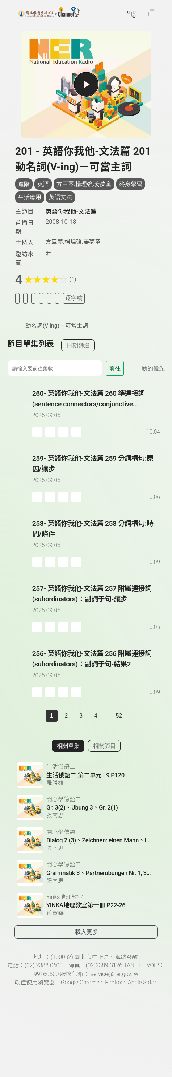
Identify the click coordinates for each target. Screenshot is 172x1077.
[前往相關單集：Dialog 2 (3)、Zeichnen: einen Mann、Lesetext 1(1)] (86, 840)
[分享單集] (41, 298)
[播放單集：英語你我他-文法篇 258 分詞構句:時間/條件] (20, 543)
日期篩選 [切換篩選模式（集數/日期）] (78, 345)
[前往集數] (55, 368)
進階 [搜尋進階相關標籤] (24, 184)
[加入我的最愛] (25, 298)
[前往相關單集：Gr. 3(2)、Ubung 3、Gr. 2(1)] (86, 808)
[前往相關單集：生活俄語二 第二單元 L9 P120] (86, 775)
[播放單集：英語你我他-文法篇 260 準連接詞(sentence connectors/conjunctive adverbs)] (20, 412)
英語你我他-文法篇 (71, 211)
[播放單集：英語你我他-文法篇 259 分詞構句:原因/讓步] (20, 477)
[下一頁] (133, 715)
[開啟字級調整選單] (150, 12)
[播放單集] (86, 84)
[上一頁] (38, 715)
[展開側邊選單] (12, 12)
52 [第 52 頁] (119, 716)
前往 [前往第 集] (115, 368)
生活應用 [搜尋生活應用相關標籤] (29, 197)
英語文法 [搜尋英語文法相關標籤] (60, 197)
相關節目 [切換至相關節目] (104, 746)
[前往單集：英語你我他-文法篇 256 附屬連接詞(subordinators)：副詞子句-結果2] (96, 666)
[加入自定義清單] (33, 298)
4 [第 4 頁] (95, 716)
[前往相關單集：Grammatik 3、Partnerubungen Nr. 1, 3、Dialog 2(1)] (86, 873)
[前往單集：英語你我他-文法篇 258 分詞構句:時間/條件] (96, 536)
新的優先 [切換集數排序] (153, 368)
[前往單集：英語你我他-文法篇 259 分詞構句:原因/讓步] (96, 470)
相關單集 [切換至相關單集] (68, 746)
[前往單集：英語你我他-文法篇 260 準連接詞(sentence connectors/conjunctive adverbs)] (96, 405)
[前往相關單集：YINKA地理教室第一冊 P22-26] (86, 905)
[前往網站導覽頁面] (131, 12)
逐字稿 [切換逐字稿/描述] (74, 298)
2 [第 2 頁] (66, 716)
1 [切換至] (51, 716)
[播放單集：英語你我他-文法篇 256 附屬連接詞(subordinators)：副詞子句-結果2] (20, 673)
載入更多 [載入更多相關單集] (86, 932)
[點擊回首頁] (49, 13)
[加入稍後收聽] (17, 298)
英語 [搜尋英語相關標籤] (43, 184)
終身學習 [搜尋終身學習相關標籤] (130, 184)
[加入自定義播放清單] (50, 432)
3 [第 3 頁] (81, 716)
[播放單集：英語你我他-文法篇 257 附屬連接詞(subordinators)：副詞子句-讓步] (20, 608)
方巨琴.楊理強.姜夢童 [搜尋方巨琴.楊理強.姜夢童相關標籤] (84, 184)
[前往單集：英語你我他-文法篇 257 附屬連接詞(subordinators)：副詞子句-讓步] (96, 601)
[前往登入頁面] (164, 12)
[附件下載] (57, 298)
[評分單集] (49, 298)
